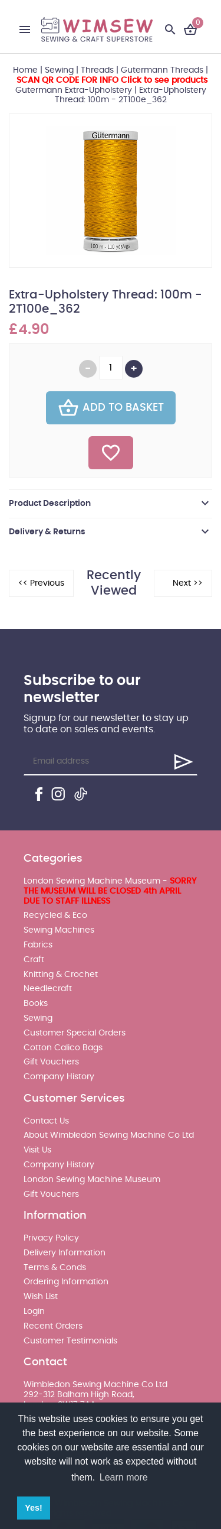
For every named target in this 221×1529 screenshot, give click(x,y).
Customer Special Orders (75, 1033)
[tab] (110, 503)
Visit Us (37, 1150)
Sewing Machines (59, 930)
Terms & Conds (55, 1268)
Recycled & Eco (55, 915)
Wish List (41, 1297)
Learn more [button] (124, 1477)
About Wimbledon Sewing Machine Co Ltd (109, 1135)
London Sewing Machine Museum (92, 1180)
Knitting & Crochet (61, 974)
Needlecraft (48, 989)
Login (34, 1311)
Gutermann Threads (162, 70)
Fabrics (38, 945)
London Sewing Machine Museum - (110, 891)
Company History (59, 1077)
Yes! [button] (33, 1507)
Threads (97, 70)
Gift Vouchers (51, 1062)
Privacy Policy (51, 1238)
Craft (34, 960)
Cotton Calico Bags (63, 1048)
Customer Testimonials (70, 1341)
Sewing (59, 70)
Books (36, 1003)
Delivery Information (64, 1253)
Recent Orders (53, 1326)
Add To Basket (111, 407)
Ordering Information (66, 1282)
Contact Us (46, 1121)
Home (25, 70)
